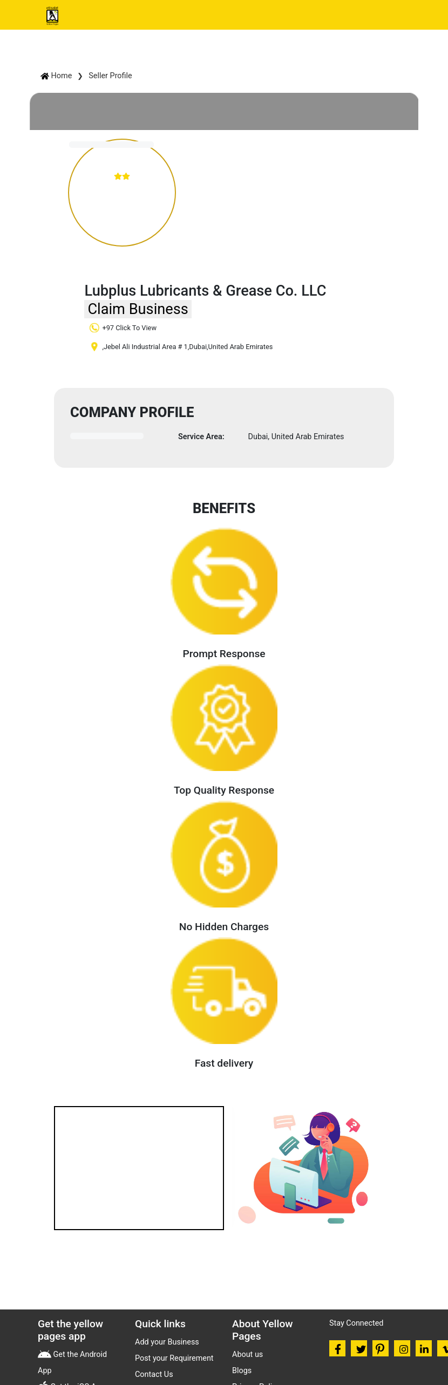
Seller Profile (110, 75)
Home (56, 75)
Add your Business (167, 1342)
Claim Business (137, 309)
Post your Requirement (174, 1358)
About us (247, 1354)
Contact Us (154, 1374)
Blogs (242, 1370)
